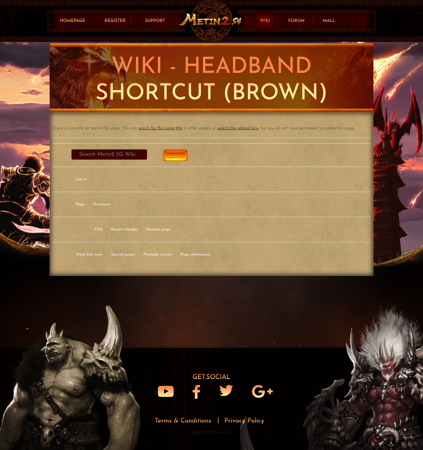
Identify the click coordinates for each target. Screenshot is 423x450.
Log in (81, 179)
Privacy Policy (244, 421)
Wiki (265, 21)
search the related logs (238, 128)
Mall (329, 21)
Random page (158, 229)
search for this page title (160, 128)
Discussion (101, 204)
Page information (195, 255)
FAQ (99, 229)
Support (155, 21)
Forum (296, 21)
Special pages (123, 255)
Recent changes (124, 229)
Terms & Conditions (184, 421)
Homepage (72, 21)
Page (80, 204)
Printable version (158, 255)
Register (114, 21)
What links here (89, 255)
